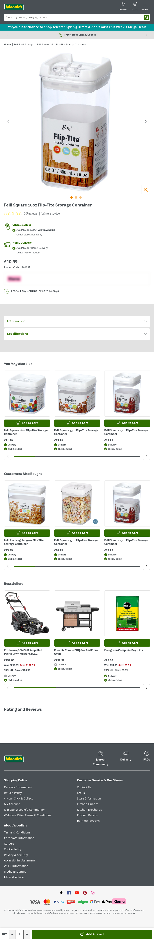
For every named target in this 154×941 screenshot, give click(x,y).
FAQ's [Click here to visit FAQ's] (81, 793)
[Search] (146, 17)
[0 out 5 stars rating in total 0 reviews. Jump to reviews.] (20, 213)
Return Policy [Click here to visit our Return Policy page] (13, 793)
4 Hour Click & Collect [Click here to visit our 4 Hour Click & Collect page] (18, 798)
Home (7, 44)
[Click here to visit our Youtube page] (77, 892)
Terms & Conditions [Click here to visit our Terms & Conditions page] (17, 832)
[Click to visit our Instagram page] (93, 892)
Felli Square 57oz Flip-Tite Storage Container (76, 542)
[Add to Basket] (92, 934)
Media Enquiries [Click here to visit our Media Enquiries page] (15, 872)
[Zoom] (146, 189)
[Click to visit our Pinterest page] (85, 892)
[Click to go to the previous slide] (7, 121)
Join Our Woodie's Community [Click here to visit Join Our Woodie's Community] (24, 810)
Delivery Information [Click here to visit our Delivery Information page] (18, 787)
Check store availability (29, 234)
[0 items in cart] (135, 7)
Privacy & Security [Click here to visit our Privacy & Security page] (16, 855)
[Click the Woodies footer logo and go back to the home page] (14, 759)
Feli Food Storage (23, 44)
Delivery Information (28, 252)
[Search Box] (77, 17)
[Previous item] (7, 35)
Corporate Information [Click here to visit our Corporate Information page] (19, 838)
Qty (4, 934)
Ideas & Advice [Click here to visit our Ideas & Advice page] (14, 877)
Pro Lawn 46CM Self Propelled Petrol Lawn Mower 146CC (23, 652)
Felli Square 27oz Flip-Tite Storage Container (126, 432)
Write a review (51, 213)
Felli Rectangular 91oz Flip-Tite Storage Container (24, 542)
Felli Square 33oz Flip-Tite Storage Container (76, 432)
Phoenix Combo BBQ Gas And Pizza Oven (76, 652)
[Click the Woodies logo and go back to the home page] (14, 7)
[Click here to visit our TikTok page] (61, 892)
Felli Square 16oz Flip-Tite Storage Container (26, 432)
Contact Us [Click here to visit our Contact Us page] (84, 787)
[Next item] (147, 35)
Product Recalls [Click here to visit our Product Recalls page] (87, 815)
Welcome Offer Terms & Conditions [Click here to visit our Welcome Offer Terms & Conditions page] (27, 815)
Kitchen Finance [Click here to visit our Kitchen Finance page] (87, 804)
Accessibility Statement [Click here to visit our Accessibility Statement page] (19, 860)
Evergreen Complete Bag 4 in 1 (123, 650)
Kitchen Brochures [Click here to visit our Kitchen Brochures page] (89, 810)
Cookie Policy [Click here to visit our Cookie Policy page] (12, 849)
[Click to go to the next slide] (146, 121)
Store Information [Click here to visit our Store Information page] (89, 798)
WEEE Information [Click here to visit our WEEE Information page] (16, 866)
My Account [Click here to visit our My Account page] (12, 804)
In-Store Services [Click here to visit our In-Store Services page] (88, 821)
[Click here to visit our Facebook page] (69, 892)
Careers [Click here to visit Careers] (9, 844)
